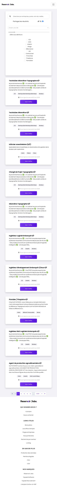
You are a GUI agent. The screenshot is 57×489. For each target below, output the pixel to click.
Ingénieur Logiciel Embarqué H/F (21, 236)
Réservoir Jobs (28, 473)
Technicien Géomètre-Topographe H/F (24, 81)
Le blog (28, 443)
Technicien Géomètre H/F (19, 112)
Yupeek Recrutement (28, 481)
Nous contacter (28, 415)
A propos (28, 411)
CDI (29, 39)
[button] (38, 21)
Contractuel (29, 53)
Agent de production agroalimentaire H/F (25, 363)
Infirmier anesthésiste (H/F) (20, 144)
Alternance (29, 49)
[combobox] (27, 28)
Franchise (29, 56)
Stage (30, 46)
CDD (29, 42)
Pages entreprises (28, 432)
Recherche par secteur (28, 439)
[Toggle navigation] (53, 4)
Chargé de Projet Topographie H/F (22, 172)
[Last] (44, 393)
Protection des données (28, 453)
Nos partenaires (28, 436)
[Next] (41, 393)
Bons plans (28, 425)
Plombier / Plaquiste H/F (18, 299)
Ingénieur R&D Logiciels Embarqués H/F (24, 331)
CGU (28, 460)
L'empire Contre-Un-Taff (28, 484)
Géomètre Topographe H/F (19, 204)
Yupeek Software (28, 477)
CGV (28, 463)
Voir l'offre (28, 102)
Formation (29, 60)
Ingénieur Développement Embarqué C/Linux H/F (28, 268)
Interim (29, 44)
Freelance (29, 58)
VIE (29, 51)
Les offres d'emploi (28, 428)
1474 (37, 393)
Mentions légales (28, 456)
